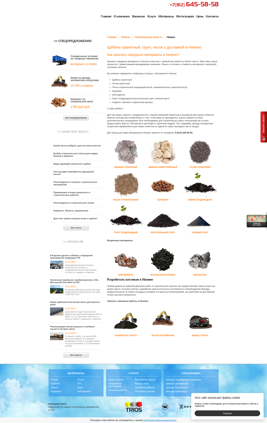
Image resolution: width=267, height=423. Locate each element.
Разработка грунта (145, 379)
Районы (125, 37)
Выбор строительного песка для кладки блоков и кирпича (75, 154)
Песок (54, 379)
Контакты (212, 16)
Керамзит (56, 391)
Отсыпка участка (118, 390)
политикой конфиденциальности (159, 420)
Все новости (76, 355)
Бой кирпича (84, 391)
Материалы (166, 16)
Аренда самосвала (176, 391)
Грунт (80, 387)
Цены (199, 16)
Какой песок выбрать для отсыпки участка (77, 145)
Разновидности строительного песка (73, 203)
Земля (54, 387)
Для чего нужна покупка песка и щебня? (75, 218)
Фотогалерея (185, 16)
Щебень (55, 383)
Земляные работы (145, 387)
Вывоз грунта (116, 379)
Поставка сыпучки (145, 391)
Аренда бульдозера (177, 387)
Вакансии (138, 16)
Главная (106, 16)
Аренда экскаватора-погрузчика (183, 379)
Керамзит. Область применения (70, 210)
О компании (122, 16)
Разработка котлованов (115, 385)
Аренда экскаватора (177, 383)
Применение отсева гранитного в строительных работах (71, 193)
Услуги (151, 16)
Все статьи (76, 228)
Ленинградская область (148, 37)
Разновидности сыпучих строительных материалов (75, 183)
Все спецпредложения (76, 118)
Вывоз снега (141, 383)
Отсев (80, 379)
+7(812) (194, 5)
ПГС (79, 383)
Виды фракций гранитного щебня (72, 164)
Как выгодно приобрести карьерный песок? (73, 172)
